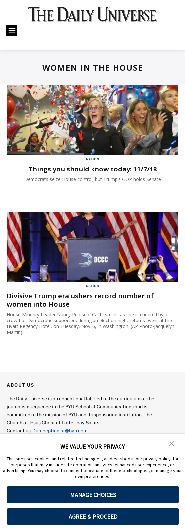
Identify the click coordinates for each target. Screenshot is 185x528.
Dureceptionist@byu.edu (59, 430)
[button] (171, 443)
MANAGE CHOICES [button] (93, 495)
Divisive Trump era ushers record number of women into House (80, 300)
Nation (92, 159)
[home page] (92, 18)
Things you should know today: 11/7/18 (93, 169)
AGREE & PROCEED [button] (93, 516)
